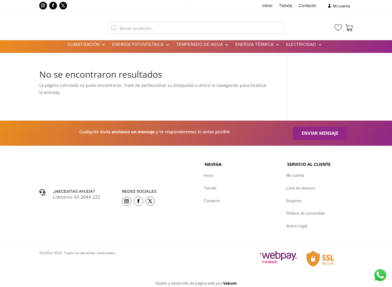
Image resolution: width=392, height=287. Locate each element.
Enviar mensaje (320, 133)
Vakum (230, 283)
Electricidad (301, 45)
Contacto (307, 6)
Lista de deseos (300, 189)
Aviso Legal (296, 226)
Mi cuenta (341, 6)
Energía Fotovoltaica (138, 45)
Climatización (84, 45)
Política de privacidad (305, 214)
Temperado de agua (199, 45)
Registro (294, 201)
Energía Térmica (254, 45)
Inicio (267, 6)
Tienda (285, 6)
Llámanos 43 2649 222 (76, 197)
